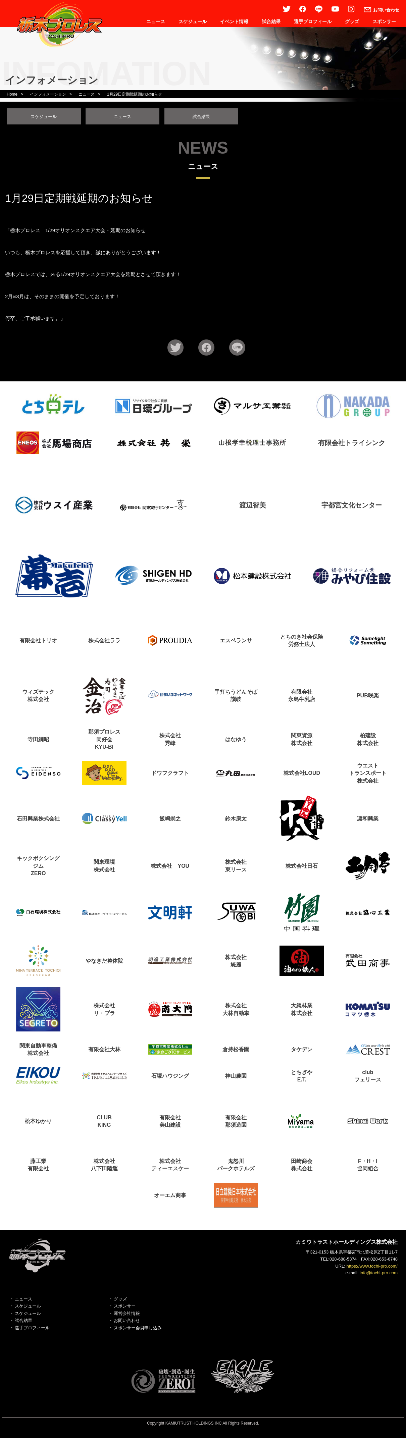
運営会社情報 (127, 1315)
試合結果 (271, 21)
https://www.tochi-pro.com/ (372, 1268)
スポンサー (384, 21)
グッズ (352, 21)
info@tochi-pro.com (379, 1274)
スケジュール (193, 21)
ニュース (155, 21)
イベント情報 (234, 21)
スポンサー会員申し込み (138, 1329)
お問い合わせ (127, 1322)
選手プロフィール (313, 21)
